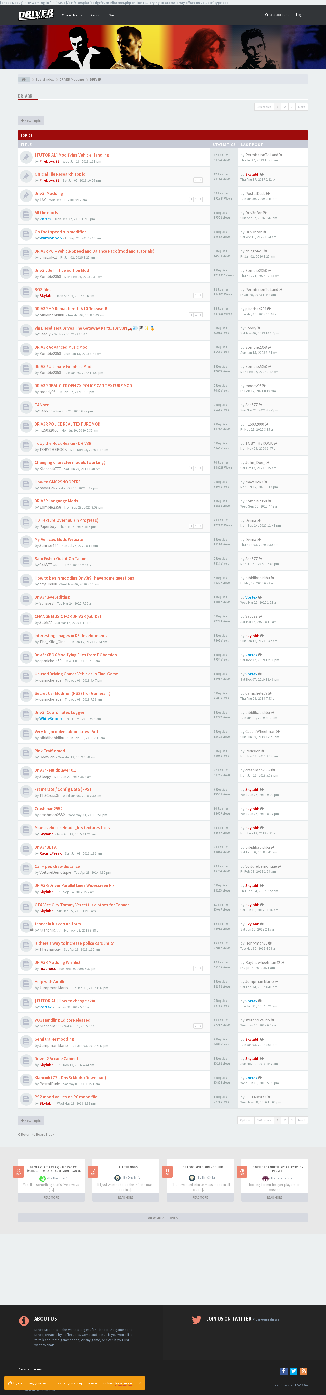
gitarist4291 (256, 308)
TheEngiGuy (50, 949)
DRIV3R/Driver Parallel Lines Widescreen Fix (74, 885)
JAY (42, 199)
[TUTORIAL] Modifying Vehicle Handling (72, 155)
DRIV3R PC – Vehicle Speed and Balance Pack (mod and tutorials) (94, 251)
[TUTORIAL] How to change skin (65, 1001)
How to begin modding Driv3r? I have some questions (84, 578)
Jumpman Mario (53, 987)
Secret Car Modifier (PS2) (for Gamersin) (72, 693)
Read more (123, 1383)
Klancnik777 (50, 468)
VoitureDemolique (55, 872)
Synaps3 (46, 603)
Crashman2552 (49, 808)
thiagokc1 (48, 257)
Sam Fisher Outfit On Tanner (61, 558)
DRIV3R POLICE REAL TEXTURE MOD (67, 424)
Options (246, 1120)
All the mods (46, 212)
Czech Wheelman (260, 731)
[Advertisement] (163, 1269)
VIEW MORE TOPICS (163, 1218)
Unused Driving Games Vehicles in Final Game (76, 674)
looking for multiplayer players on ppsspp (277, 1169)
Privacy (23, 1369)
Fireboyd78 (49, 161)
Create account (277, 14)
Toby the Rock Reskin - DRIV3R (63, 443)
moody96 (47, 391)
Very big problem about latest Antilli (68, 732)
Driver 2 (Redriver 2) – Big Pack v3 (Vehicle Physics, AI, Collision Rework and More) (54, 1170)
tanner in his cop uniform (58, 924)
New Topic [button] (31, 120)
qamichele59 (50, 660)
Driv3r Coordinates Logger (59, 712)
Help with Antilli (49, 981)
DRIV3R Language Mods (56, 501)
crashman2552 (258, 769)
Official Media (72, 15)
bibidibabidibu (51, 314)
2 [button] (285, 107)
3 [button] (292, 107)
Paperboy (47, 526)
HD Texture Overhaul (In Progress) (66, 520)
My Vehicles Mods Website (59, 539)
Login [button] (300, 14)
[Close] (140, 1382)
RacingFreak (50, 853)
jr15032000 (48, 430)
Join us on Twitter (243, 1318)
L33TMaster (255, 1097)
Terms (37, 1369)
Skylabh (252, 174)
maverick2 (48, 487)
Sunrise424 (48, 545)
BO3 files (43, 289)
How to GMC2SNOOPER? (58, 482)
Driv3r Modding (49, 193)
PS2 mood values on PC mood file (66, 1097)
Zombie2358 (50, 276)
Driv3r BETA (46, 847)
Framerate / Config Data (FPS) (63, 789)
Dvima (250, 520)
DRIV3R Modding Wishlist (58, 962)
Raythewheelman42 (262, 962)
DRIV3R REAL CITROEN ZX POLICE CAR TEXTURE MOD (83, 385)
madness (47, 968)
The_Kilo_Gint (52, 641)
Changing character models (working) (70, 462)
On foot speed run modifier (60, 232)
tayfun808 (48, 583)
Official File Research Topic (60, 174)
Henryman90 (256, 943)
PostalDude (255, 193)
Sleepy (45, 776)
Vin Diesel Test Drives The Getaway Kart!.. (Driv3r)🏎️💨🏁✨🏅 (95, 328)
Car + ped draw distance (57, 866)
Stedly (44, 333)
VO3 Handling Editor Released (62, 1020)
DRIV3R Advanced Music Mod (61, 347)
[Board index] (24, 79)
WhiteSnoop (50, 238)
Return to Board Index (36, 1134)
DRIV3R (25, 96)
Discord (96, 15)
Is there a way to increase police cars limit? (74, 943)
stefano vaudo (257, 1019)
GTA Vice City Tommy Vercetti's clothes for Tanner (82, 905)
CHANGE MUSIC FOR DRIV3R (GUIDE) (68, 616)
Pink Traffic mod (50, 751)
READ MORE (51, 1197)
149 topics (264, 107)
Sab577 (45, 410)
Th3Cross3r (49, 795)
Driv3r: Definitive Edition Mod (62, 270)
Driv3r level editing (52, 597)
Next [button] (301, 107)
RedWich (47, 756)
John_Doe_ (255, 462)
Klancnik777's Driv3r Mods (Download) (70, 1077)
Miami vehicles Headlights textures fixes (72, 827)
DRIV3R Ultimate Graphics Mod (63, 366)
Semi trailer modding (54, 1039)
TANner (42, 405)
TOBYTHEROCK (53, 449)
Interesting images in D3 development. (71, 635)
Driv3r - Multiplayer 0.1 (55, 770)
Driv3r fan (253, 212)
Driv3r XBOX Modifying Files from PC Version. (76, 655)
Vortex (45, 218)
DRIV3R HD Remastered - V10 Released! (71, 309)
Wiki (112, 15)
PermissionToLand (261, 154)
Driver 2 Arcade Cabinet (56, 1058)
